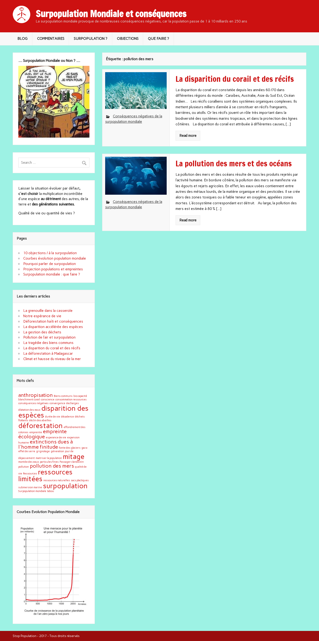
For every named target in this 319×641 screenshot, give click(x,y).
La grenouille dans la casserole (48, 311)
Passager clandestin (72, 461)
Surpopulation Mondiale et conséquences (111, 13)
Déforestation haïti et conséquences (53, 321)
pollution (23, 466)
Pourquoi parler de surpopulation (49, 264)
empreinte (35, 432)
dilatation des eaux (29, 409)
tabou (50, 491)
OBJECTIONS (127, 39)
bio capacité (80, 396)
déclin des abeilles (40, 420)
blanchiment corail (29, 399)
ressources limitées (45, 475)
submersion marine (30, 487)
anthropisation (35, 395)
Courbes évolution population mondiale (54, 258)
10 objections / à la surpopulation (50, 253)
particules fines (49, 461)
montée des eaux (28, 461)
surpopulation (65, 486)
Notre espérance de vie (42, 316)
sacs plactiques (80, 480)
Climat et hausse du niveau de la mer (52, 359)
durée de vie (52, 416)
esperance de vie (56, 437)
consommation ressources (71, 399)
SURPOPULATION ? (90, 39)
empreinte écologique (42, 434)
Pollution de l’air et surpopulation (49, 337)
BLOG (22, 39)
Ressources (30, 473)
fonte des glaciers (70, 447)
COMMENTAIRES (50, 39)
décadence (67, 416)
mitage (73, 456)
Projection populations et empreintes (53, 269)
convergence (57, 403)
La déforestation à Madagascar (48, 353)
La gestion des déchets (42, 332)
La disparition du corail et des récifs (51, 348)
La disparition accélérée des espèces (53, 327)
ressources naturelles (56, 480)
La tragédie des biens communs (48, 343)
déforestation (40, 425)
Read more (187, 136)
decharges (72, 403)
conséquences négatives (33, 403)
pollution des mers (52, 466)
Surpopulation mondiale (32, 491)
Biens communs (63, 396)
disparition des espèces (53, 411)
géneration (57, 451)
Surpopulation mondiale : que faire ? (51, 274)
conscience (47, 399)
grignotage (43, 451)
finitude (49, 447)
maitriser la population (49, 458)
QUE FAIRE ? (158, 39)
